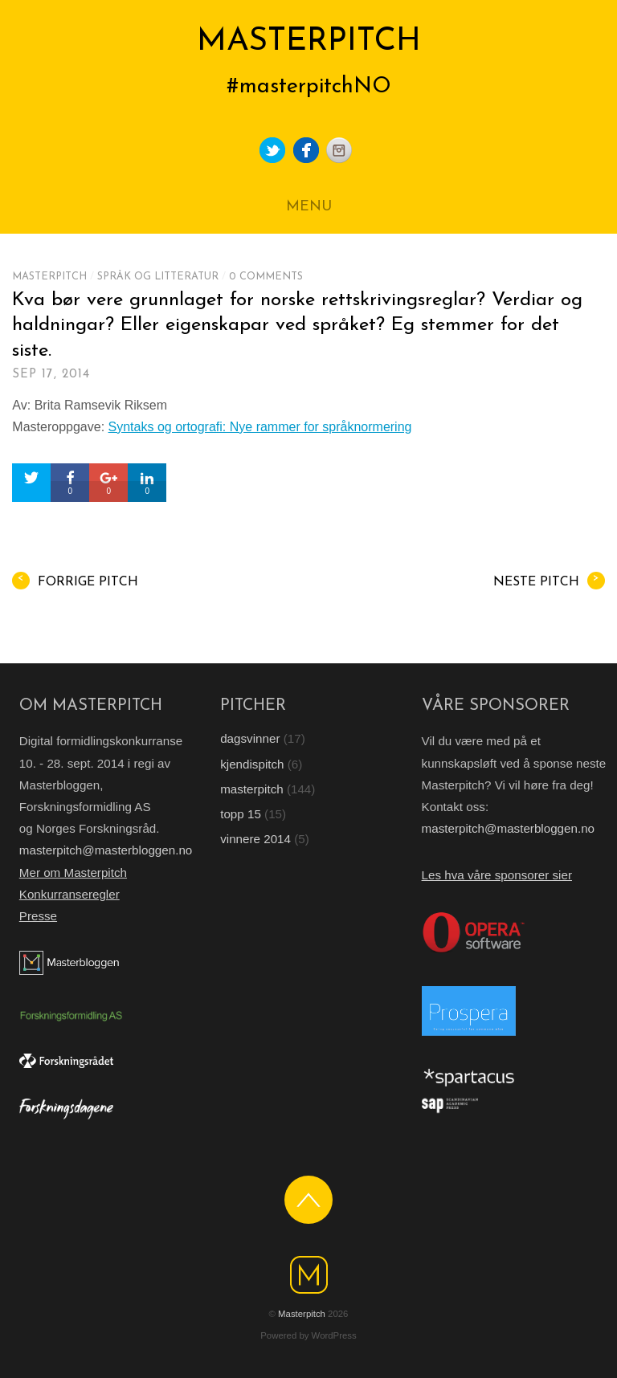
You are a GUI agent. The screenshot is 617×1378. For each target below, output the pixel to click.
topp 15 (240, 814)
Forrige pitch (75, 580)
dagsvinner (250, 738)
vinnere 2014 (255, 839)
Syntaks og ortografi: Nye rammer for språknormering (260, 427)
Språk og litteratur (158, 276)
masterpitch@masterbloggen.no (106, 850)
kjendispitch (252, 764)
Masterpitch (301, 1314)
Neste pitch (549, 580)
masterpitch (49, 276)
